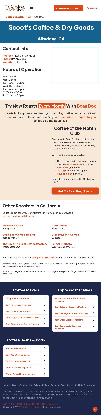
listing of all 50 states (44, 257)
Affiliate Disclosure (85, 385)
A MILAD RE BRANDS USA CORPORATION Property (30, 404)
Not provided (21, 62)
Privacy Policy (41, 385)
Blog (14, 385)
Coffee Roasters (15, 16)
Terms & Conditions (61, 385)
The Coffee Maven (31, 407)
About (6, 385)
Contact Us (25, 385)
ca (29, 16)
